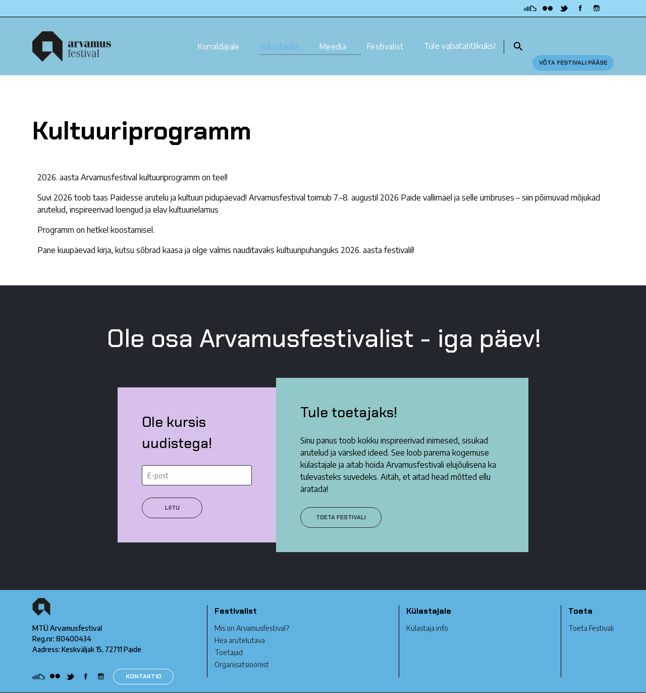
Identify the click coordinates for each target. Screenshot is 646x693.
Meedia (332, 37)
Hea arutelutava (239, 623)
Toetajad (228, 635)
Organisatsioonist (241, 647)
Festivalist (385, 37)
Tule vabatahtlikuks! (460, 37)
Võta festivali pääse (573, 37)
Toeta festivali (341, 500)
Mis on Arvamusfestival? (251, 611)
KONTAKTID (144, 659)
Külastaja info (427, 611)
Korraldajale (218, 37)
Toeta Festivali (591, 611)
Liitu (172, 490)
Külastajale (279, 37)
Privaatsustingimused (65, 684)
